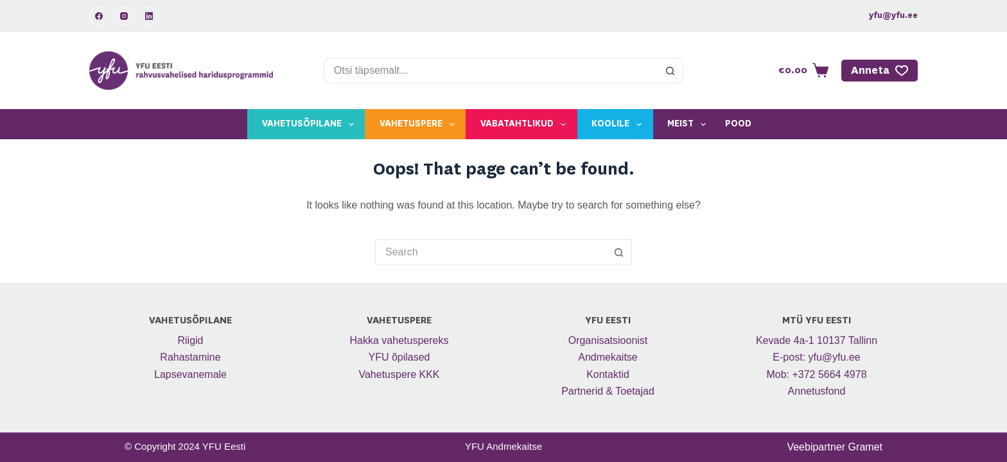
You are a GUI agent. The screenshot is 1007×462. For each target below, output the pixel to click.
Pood (738, 124)
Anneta (880, 70)
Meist (689, 124)
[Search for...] (491, 70)
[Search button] (670, 70)
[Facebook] (99, 16)
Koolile (619, 124)
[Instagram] (124, 16)
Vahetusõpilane (310, 124)
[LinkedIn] (149, 16)
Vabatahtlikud (525, 124)
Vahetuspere (420, 124)
